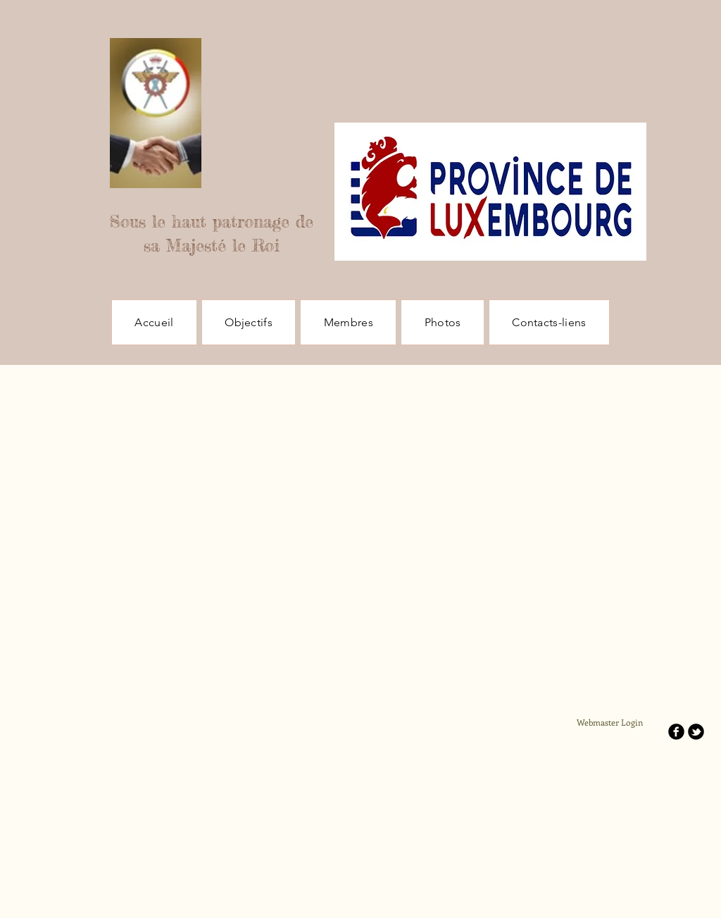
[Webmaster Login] (609, 722)
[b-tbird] (696, 732)
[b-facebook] (676, 732)
